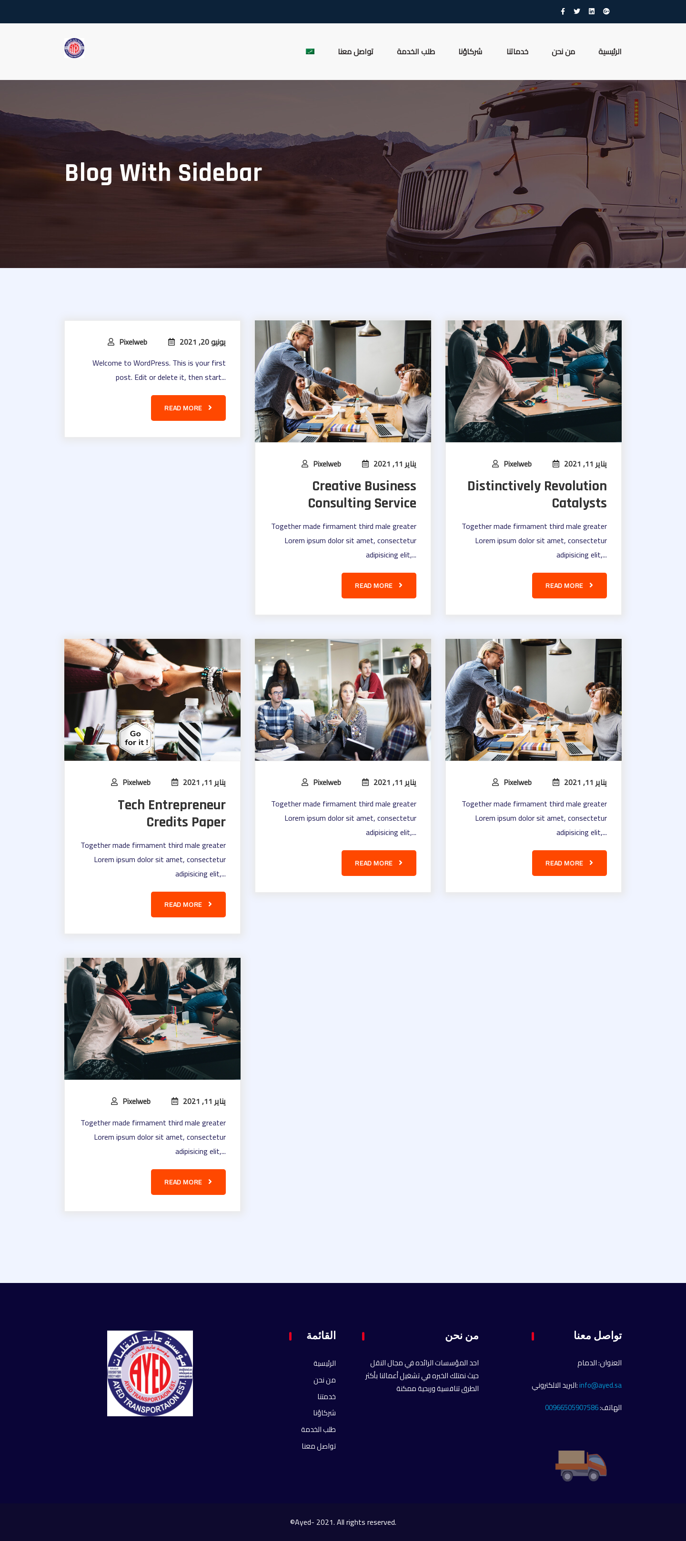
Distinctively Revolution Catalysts (537, 494)
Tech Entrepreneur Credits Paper (172, 813)
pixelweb (133, 342)
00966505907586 (571, 1407)
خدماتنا (517, 51)
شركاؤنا (470, 51)
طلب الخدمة (416, 51)
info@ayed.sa (600, 1385)
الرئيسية (610, 51)
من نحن (563, 51)
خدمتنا (326, 1396)
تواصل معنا (355, 51)
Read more (188, 408)
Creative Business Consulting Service (362, 494)
